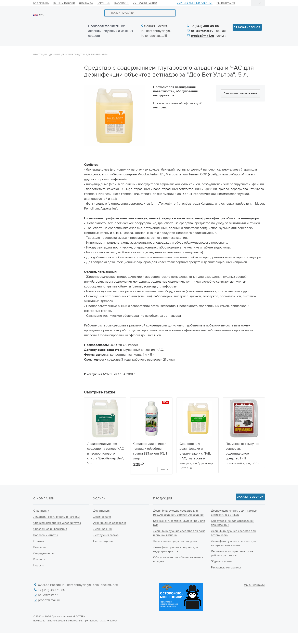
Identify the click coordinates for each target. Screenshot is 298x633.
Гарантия (103, 3)
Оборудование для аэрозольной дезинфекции (56, 190)
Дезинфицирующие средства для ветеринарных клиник (57, 216)
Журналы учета (47, 245)
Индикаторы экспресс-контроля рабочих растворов (52, 233)
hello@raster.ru (202, 31)
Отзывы (38, 541)
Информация (216, 51)
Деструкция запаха (105, 535)
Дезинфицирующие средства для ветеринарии (78, 65)
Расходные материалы (52, 252)
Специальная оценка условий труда (57, 523)
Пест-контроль (103, 541)
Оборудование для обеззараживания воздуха (56, 161)
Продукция (85, 51)
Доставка (86, 3)
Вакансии (121, 3)
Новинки (119, 51)
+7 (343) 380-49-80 (204, 26)
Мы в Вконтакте (254, 585)
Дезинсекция (102, 516)
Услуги (149, 51)
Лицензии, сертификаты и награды (56, 516)
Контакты (252, 51)
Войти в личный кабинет (194, 3)
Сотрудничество (145, 3)
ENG (41, 15)
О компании (48, 51)
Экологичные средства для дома (56, 132)
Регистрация (226, 3)
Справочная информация (50, 529)
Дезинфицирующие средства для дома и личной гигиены (51, 117)
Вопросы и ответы (45, 535)
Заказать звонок (247, 27)
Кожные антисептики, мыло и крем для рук (56, 103)
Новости (180, 51)
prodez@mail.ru (202, 36)
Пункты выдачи (64, 3)
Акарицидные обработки (109, 523)
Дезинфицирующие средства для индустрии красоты (54, 146)
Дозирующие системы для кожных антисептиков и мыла (55, 175)
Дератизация (102, 510)
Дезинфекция (102, 529)
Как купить (41, 3)
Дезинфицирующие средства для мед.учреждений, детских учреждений (55, 86)
